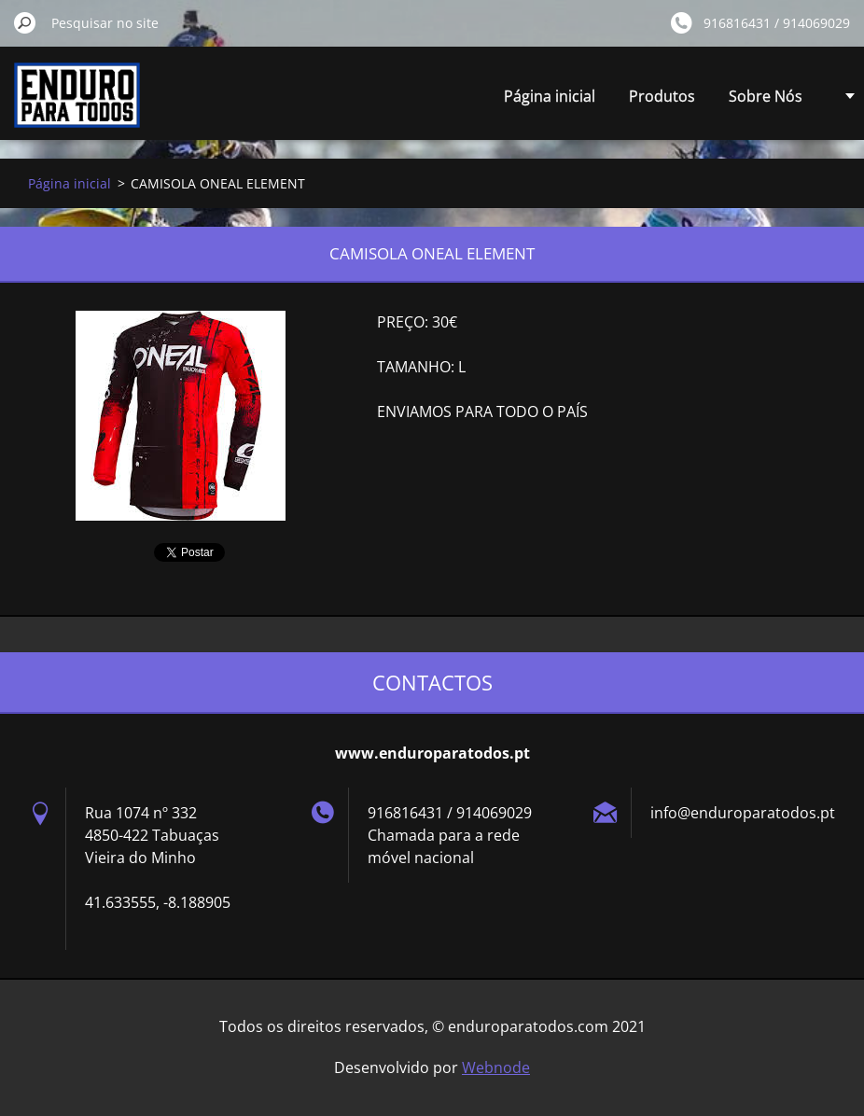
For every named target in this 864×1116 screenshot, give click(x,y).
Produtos (662, 96)
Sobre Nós (765, 96)
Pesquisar (25, 22)
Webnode (496, 1067)
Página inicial (549, 96)
